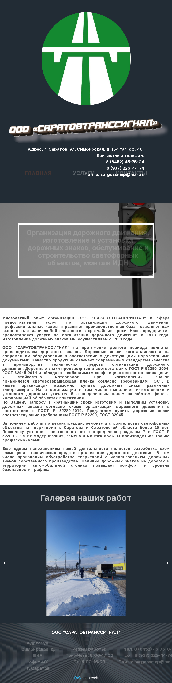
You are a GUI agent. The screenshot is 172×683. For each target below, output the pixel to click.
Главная (38, 169)
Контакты (131, 169)
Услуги (84, 169)
